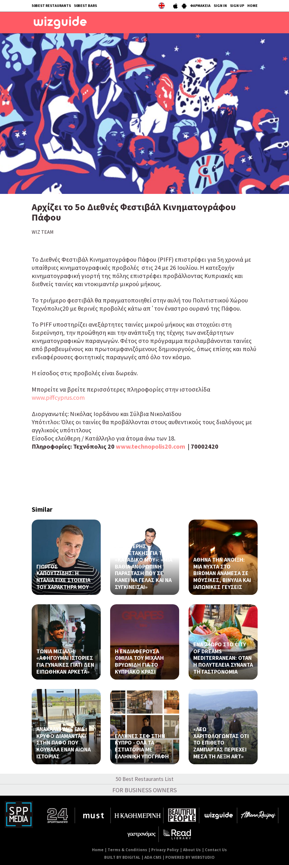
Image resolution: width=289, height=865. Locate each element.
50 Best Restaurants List (144, 778)
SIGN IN (220, 5)
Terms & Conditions (127, 849)
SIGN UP (237, 5)
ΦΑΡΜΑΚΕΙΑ (200, 5)
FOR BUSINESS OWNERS (144, 790)
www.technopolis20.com (150, 446)
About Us (192, 849)
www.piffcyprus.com (58, 397)
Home (98, 849)
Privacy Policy (165, 849)
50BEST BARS (85, 5)
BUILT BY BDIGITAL (122, 857)
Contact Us (216, 849)
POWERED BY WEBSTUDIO (190, 857)
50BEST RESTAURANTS (51, 5)
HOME (252, 5)
